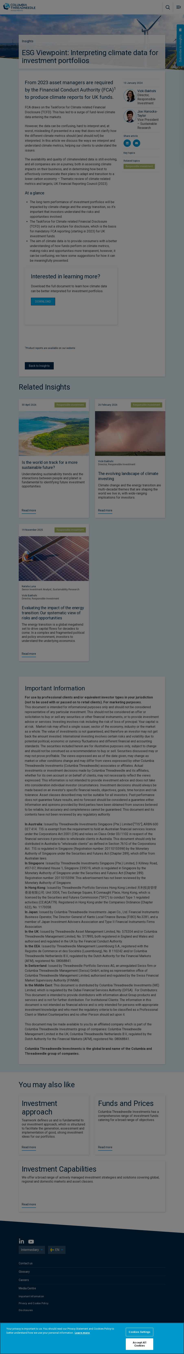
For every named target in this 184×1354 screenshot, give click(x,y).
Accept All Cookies (139, 1344)
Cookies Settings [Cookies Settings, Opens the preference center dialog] (139, 1331)
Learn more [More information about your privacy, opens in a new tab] (82, 1332)
